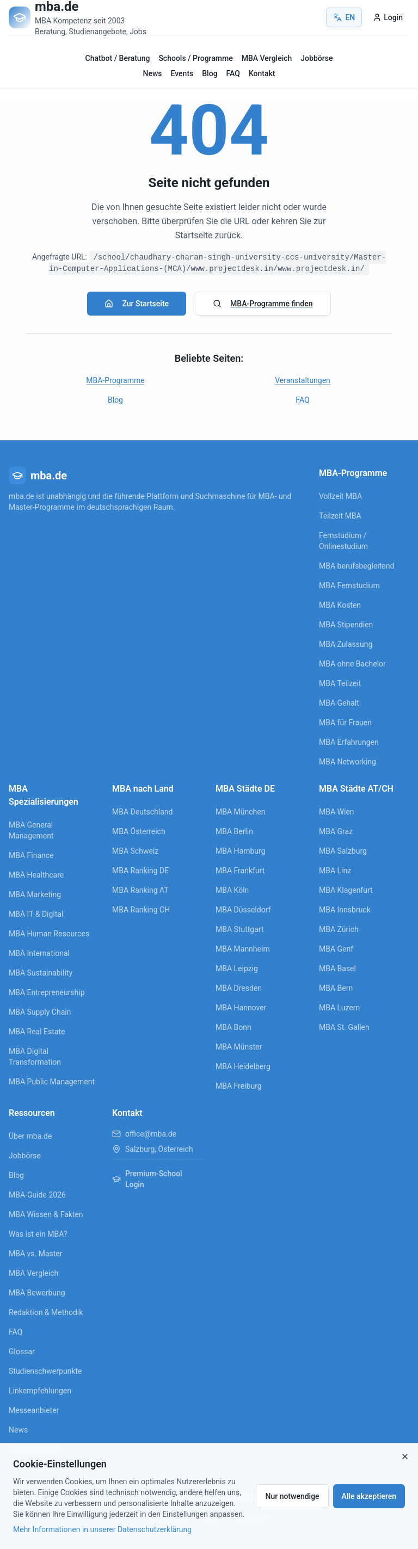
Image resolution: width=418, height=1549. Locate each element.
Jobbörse (316, 58)
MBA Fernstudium (349, 585)
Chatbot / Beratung (117, 58)
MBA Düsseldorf (243, 909)
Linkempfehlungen (40, 1390)
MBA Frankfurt (240, 870)
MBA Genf (336, 949)
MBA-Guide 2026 (37, 1194)
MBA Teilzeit (340, 683)
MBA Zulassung (345, 644)
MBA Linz (335, 870)
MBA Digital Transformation (35, 1056)
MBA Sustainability (40, 972)
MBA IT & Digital (36, 914)
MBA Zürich (339, 929)
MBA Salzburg (343, 851)
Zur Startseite (136, 303)
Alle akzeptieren (369, 1496)
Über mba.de (30, 1136)
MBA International (39, 953)
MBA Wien (336, 811)
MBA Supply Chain (40, 1012)
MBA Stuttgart (239, 929)
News (152, 73)
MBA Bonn (233, 1027)
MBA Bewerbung (37, 1292)
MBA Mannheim (243, 949)
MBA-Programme (115, 380)
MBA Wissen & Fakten (46, 1214)
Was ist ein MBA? (38, 1234)
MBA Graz (336, 831)
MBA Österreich (138, 831)
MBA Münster (239, 1046)
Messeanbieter (34, 1410)
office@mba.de (150, 1134)
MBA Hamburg (241, 851)
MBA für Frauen (345, 722)
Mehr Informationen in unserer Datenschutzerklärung (102, 1529)
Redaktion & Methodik (46, 1312)
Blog (209, 73)
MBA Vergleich (267, 58)
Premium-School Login (147, 1179)
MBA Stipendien (346, 624)
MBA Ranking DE (140, 870)
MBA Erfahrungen (349, 742)
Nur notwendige (292, 1496)
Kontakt (262, 73)
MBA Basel (337, 968)
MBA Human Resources (49, 933)
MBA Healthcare (36, 875)
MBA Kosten (340, 605)
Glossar (22, 1351)
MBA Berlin (234, 831)
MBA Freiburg (239, 1086)
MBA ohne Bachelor (352, 663)
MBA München (240, 811)
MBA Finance (31, 855)
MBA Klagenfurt (346, 890)
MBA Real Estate (37, 1031)
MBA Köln (232, 890)
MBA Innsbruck (345, 909)
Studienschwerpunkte (45, 1371)
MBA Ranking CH (141, 909)
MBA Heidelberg (243, 1066)
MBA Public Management (52, 1081)
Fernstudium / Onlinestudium (343, 541)
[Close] (405, 1456)
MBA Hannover (241, 1007)
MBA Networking (347, 761)
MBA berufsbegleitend (356, 565)
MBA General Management (31, 830)
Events (182, 73)
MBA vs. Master (36, 1253)
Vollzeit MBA (340, 496)
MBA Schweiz (135, 851)
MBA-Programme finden (262, 303)
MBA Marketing (35, 894)
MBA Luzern (339, 1007)
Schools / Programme (195, 58)
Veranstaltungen (302, 380)
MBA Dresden (239, 988)
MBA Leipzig (237, 968)
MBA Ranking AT (140, 890)
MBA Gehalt (339, 703)
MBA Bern (336, 988)
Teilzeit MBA (340, 515)
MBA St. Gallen (344, 1027)
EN (344, 17)
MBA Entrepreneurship (47, 992)
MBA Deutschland (142, 811)
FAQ (233, 73)
